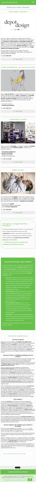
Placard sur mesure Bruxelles (19, 446)
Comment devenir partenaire (18, 472)
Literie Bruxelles (25, 428)
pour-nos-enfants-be (9, 2)
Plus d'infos (18, 59)
